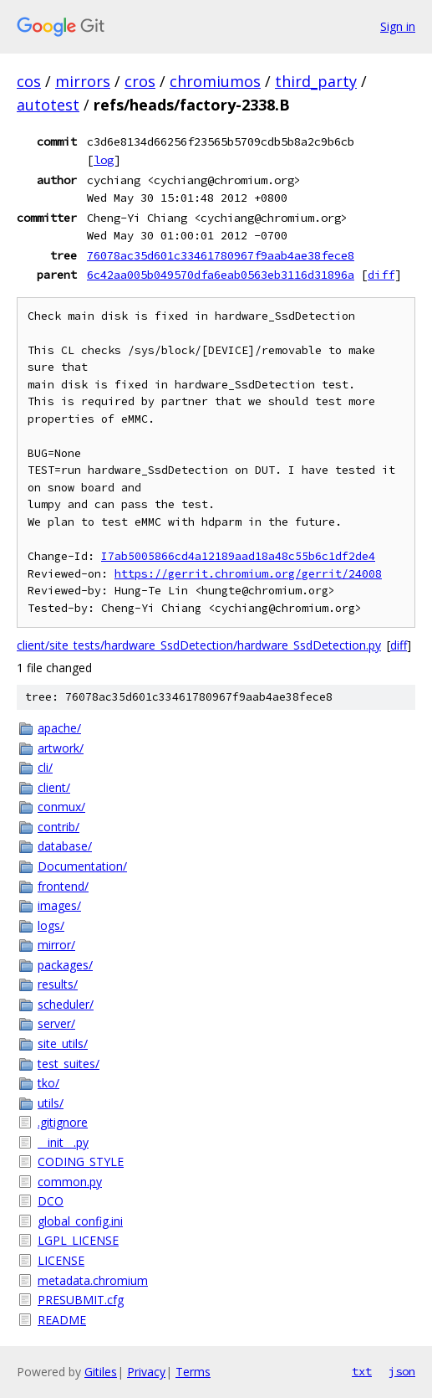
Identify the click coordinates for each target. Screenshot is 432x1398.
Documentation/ (82, 866)
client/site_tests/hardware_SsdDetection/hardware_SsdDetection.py (199, 645)
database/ (65, 846)
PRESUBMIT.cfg (81, 1300)
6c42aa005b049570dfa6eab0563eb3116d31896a (220, 274)
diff (381, 274)
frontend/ (63, 886)
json (402, 1371)
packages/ (65, 965)
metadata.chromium (93, 1280)
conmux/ (61, 807)
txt (362, 1371)
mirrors (82, 81)
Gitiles (100, 1372)
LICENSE (61, 1260)
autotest (48, 105)
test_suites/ (68, 1064)
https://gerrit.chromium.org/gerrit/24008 (248, 574)
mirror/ (56, 945)
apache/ (59, 728)
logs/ (51, 925)
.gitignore (63, 1122)
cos (29, 81)
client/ (54, 787)
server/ (56, 1023)
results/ (58, 984)
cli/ (45, 767)
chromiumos (215, 81)
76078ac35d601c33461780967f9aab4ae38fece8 (220, 255)
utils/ (51, 1103)
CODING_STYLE (81, 1161)
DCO (51, 1201)
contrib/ (58, 827)
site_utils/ (63, 1043)
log (104, 159)
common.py (70, 1182)
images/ (59, 905)
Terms (193, 1372)
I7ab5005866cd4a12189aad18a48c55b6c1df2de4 (238, 556)
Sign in (397, 26)
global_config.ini (80, 1221)
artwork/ (61, 748)
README (62, 1320)
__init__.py (63, 1142)
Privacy (146, 1372)
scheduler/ (66, 1004)
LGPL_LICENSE (78, 1240)
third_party (316, 81)
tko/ (48, 1083)
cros (140, 81)
